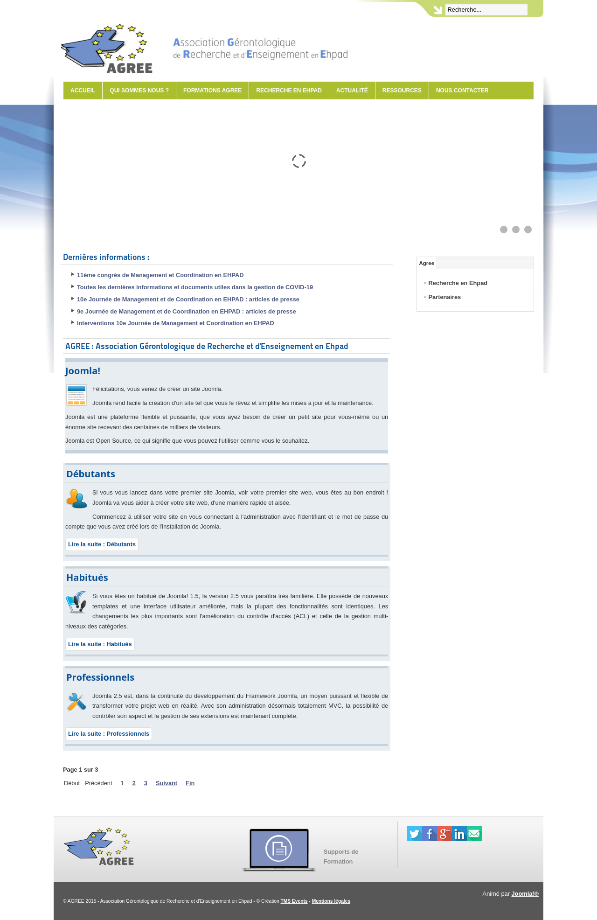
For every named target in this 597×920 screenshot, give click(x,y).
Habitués (87, 577)
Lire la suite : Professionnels (108, 733)
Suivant (166, 783)
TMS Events (294, 901)
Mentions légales (331, 901)
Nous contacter (462, 90)
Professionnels (100, 677)
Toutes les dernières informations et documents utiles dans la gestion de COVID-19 (195, 287)
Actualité (352, 90)
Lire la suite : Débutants (102, 544)
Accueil (82, 90)
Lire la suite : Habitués (100, 644)
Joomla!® (525, 893)
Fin (190, 783)
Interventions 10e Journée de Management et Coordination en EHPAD (175, 323)
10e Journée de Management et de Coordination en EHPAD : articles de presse (188, 299)
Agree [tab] (427, 263)
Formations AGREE (212, 90)
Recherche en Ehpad (288, 90)
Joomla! (82, 370)
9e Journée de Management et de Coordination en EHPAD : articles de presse (186, 311)
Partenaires (445, 296)
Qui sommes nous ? (139, 90)
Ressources (402, 90)
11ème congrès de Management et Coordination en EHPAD (160, 275)
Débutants (90, 473)
